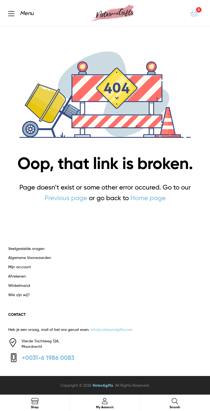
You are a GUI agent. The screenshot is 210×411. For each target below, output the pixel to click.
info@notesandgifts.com (112, 329)
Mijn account (19, 266)
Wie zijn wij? (19, 294)
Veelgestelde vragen (26, 248)
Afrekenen (17, 276)
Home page (148, 198)
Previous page (66, 198)
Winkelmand (19, 285)
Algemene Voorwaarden (29, 257)
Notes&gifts (103, 385)
